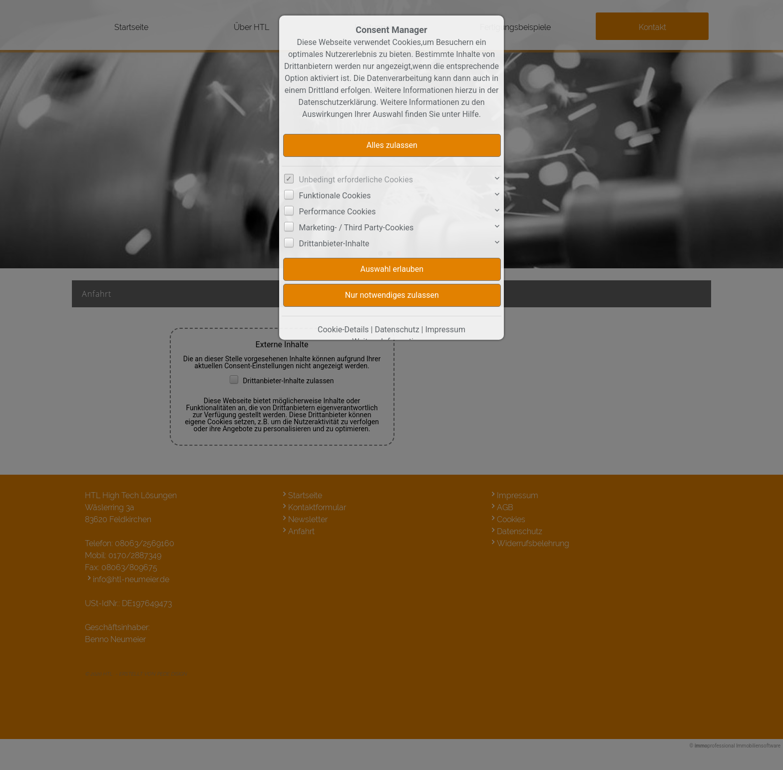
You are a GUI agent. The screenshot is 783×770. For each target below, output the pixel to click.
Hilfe (470, 114)
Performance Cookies (337, 211)
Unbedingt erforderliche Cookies (356, 179)
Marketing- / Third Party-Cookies (356, 227)
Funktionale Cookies (335, 195)
